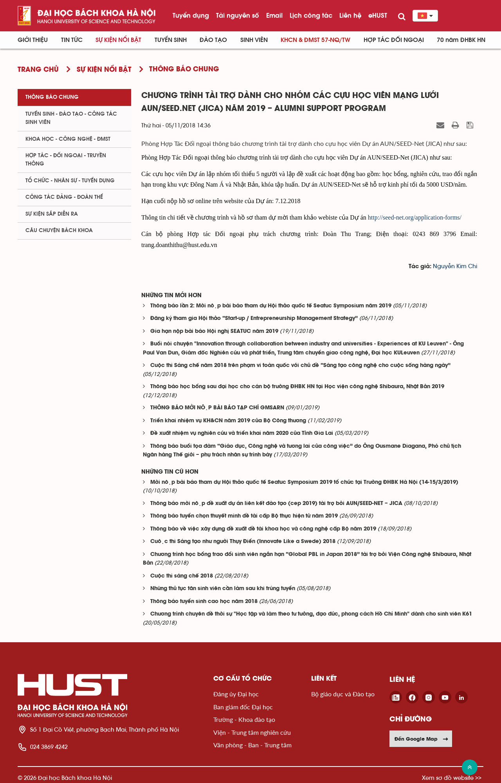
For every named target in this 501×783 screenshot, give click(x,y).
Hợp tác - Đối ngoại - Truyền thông (65, 160)
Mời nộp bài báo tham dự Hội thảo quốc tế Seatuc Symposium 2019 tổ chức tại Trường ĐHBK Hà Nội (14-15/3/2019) (304, 482)
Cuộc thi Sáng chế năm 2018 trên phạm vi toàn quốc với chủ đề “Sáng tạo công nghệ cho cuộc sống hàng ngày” (300, 365)
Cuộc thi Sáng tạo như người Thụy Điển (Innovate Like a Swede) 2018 (242, 541)
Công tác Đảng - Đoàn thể (64, 197)
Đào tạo (213, 40)
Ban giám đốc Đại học (243, 706)
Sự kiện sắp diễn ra (51, 214)
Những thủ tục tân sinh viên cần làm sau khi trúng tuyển (222, 588)
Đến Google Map (422, 738)
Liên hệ (350, 15)
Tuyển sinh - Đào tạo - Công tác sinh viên (71, 118)
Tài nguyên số (237, 15)
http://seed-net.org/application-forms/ (414, 217)
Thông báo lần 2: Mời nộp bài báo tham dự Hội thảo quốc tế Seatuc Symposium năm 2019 (270, 306)
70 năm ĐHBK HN (461, 40)
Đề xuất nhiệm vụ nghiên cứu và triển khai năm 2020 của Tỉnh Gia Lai (241, 433)
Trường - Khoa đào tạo (244, 719)
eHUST (377, 15)
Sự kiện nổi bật (118, 40)
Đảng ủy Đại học (236, 694)
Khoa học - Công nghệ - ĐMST (67, 139)
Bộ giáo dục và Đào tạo (343, 694)
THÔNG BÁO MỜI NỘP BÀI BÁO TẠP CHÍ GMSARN (217, 408)
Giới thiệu (33, 40)
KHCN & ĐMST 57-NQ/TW (315, 40)
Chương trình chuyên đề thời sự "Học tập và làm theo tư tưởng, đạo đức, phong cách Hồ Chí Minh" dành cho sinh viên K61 (311, 614)
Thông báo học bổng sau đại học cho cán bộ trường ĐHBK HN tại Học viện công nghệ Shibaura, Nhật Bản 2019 (297, 386)
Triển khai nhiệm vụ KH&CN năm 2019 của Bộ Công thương (228, 420)
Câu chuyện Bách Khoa (59, 230)
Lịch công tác (311, 15)
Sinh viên (254, 40)
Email (274, 15)
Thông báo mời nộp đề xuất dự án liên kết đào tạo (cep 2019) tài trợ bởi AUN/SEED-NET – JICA (276, 503)
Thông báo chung (52, 97)
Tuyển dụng (191, 15)
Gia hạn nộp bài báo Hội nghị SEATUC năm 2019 (214, 331)
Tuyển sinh (171, 40)
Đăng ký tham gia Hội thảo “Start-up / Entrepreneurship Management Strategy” (254, 318)
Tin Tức (72, 40)
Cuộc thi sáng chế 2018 (181, 576)
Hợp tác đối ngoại (394, 40)
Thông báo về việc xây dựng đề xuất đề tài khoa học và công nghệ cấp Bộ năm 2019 (263, 529)
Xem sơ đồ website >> (451, 777)
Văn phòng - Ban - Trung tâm (252, 744)
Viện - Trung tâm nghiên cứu (252, 732)
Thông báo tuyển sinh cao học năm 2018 (204, 601)
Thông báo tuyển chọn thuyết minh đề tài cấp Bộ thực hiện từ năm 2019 (244, 516)
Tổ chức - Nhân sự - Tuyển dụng (70, 180)
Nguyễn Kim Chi (455, 266)
